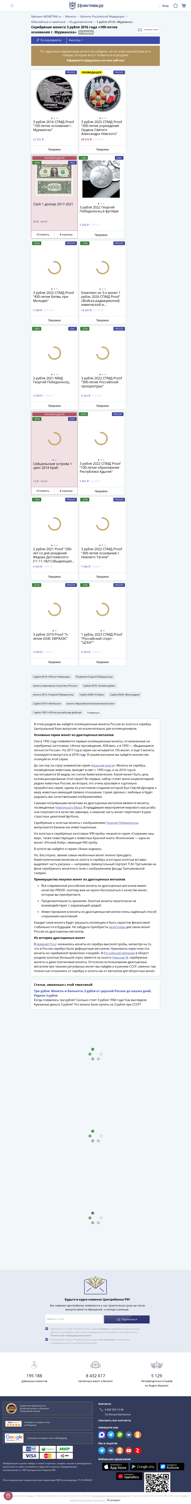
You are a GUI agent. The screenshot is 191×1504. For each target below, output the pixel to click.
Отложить (128, 149)
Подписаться (127, 1148)
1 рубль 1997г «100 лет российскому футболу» (57, 540)
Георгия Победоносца (122, 653)
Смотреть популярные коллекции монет (32, 1391)
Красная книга (102, 595)
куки (30, 1495)
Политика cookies (107, 1447)
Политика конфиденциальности (116, 1452)
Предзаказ (52, 149)
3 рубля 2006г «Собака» (91, 522)
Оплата (7, 1437)
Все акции (102, 1416)
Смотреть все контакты (114, 1249)
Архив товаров (12, 1470)
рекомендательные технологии (109, 1495)
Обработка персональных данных (117, 1436)
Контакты (9, 1443)
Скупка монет (104, 1421)
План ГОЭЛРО (12, 1356)
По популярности (49, 40)
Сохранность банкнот (18, 1350)
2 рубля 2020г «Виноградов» (125, 522)
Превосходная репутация (19, 1459)
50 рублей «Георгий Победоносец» (94, 504)
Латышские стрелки (16, 1366)
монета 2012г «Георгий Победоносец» (53, 522)
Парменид (10, 1377)
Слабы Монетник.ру (16, 1416)
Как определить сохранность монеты (28, 1345)
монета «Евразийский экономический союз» (91, 531)
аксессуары (117, 757)
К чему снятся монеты (18, 1361)
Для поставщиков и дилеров (114, 1429)
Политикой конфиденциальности (71, 1164)
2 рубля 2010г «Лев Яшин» (47, 531)
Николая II (119, 787)
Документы (103, 1468)
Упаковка (9, 1448)
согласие (103, 1157)
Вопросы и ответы (14, 1427)
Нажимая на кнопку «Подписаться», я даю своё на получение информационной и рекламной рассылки (90, 1170)
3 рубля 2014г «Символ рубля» (99, 513)
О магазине (10, 1421)
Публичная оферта (108, 1442)
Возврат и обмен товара (18, 1464)
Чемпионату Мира (68, 637)
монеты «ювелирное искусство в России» (55, 513)
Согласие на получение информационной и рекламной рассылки (138, 1458)
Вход (163, 5)
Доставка (9, 1432)
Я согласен (113, 1500)
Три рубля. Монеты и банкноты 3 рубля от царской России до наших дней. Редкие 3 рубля (93, 823)
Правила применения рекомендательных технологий (130, 1463)
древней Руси (46, 774)
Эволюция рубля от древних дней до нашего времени (38, 1372)
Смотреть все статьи (18, 1383)
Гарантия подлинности (18, 1454)
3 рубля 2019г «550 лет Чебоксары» (51, 504)
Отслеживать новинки (140, 30)
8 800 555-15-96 (114, 1238)
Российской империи (119, 783)
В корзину (149, 149)
